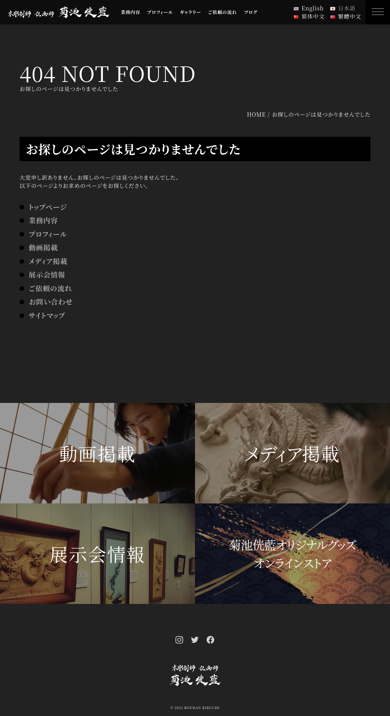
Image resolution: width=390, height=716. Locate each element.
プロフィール (160, 12)
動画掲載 (43, 247)
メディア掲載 (48, 261)
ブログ (251, 12)
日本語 (347, 8)
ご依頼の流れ (222, 12)
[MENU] (378, 12)
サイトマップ (47, 315)
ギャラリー (190, 12)
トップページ (48, 207)
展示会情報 (47, 275)
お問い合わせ (51, 302)
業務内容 (130, 12)
